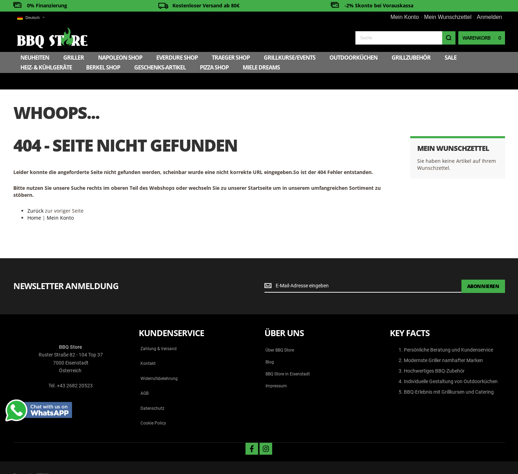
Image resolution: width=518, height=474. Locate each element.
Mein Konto (405, 17)
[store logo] (50, 38)
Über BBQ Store (279, 333)
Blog (269, 345)
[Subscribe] (483, 269)
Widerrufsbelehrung (159, 362)
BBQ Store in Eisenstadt (287, 357)
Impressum (276, 369)
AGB (144, 376)
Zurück (35, 194)
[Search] (448, 38)
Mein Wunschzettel (448, 17)
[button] (30, 18)
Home (34, 201)
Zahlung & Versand (158, 332)
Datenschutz (152, 391)
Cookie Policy (153, 406)
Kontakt (148, 347)
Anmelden (489, 17)
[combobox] (405, 38)
